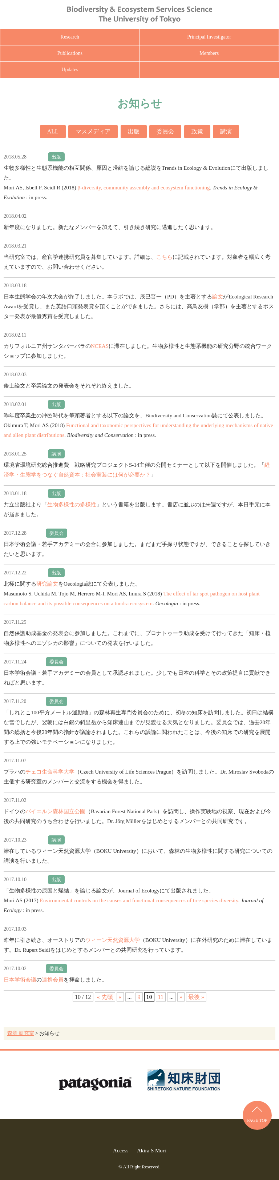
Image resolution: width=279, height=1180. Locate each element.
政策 (197, 131)
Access (120, 1150)
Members (209, 53)
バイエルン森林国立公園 (55, 811)
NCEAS (100, 346)
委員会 (165, 131)
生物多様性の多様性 (71, 504)
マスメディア (93, 131)
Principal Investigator (209, 37)
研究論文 (47, 584)
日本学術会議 (20, 980)
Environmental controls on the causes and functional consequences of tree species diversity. (140, 900)
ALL (52, 131)
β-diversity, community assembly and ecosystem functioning (143, 187)
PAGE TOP (257, 1120)
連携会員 (53, 980)
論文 (217, 297)
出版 (134, 131)
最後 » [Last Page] (196, 997)
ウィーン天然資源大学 (112, 940)
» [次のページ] (180, 997)
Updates (69, 69)
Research (70, 37)
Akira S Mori (151, 1150)
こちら (164, 257)
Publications (69, 53)
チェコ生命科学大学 (49, 772)
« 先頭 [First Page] (105, 997)
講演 (226, 131)
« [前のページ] (120, 997)
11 (160, 997)
